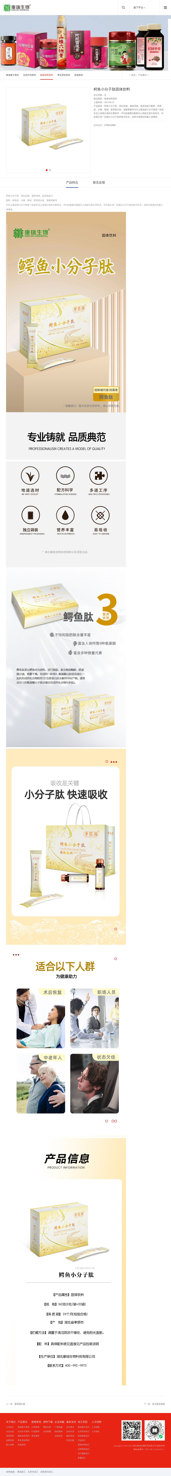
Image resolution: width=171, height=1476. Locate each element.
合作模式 (70, 1427)
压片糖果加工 (84, 1453)
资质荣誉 (10, 1436)
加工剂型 (83, 1421)
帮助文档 (47, 1427)
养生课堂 (35, 1436)
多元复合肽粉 (158, 1404)
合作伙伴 (70, 1431)
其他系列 (78, 75)
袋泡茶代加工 (47, 1472)
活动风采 (59, 1436)
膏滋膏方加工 (84, 1427)
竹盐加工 (82, 1440)
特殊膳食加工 (84, 1436)
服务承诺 (70, 1436)
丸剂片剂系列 (29, 75)
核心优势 (10, 1445)
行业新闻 (35, 1431)
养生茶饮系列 (63, 75)
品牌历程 (10, 1440)
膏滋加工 (21, 1472)
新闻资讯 (36, 1421)
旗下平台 (138, 7)
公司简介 (10, 1427)
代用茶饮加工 (84, 1449)
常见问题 (70, 1440)
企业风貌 (59, 1421)
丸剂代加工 (33, 1472)
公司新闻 (35, 1427)
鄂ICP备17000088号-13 (155, 1449)
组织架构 (59, 1431)
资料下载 (48, 1421)
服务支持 (71, 1421)
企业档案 (47, 1431)
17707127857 (110, 125)
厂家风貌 (59, 1427)
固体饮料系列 (46, 75)
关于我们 (11, 1421)
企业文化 (10, 1431)
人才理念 (96, 1431)
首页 (133, 75)
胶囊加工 (82, 1458)
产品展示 (142, 75)
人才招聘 (96, 1421)
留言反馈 (99, 182)
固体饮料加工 (84, 1445)
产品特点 (72, 182)
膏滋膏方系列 (12, 75)
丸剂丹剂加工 (84, 1431)
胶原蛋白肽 (20, 1404)
